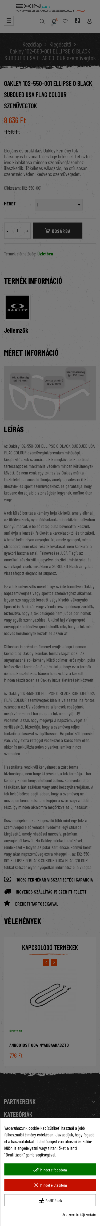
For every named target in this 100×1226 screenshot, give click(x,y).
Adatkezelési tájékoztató (79, 1214)
